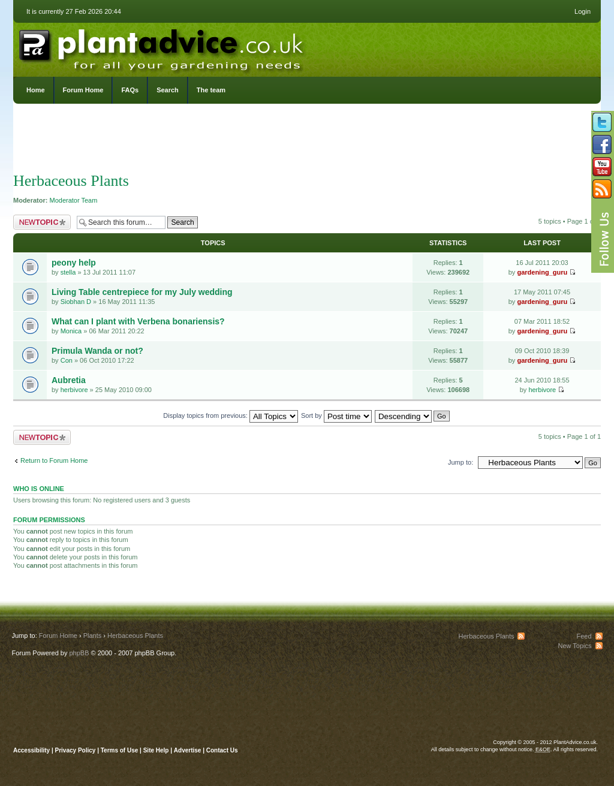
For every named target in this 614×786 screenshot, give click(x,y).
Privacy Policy (76, 750)
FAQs (130, 90)
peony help (74, 262)
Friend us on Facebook (602, 144)
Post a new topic (42, 222)
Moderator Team (74, 200)
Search (167, 90)
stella (68, 272)
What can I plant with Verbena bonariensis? (138, 321)
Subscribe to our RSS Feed (602, 188)
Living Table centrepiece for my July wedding (142, 292)
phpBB (79, 652)
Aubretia (69, 380)
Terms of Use (120, 750)
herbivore (74, 389)
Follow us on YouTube (602, 166)
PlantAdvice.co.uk (162, 47)
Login (582, 11)
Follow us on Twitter (602, 122)
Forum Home (83, 90)
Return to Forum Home (54, 460)
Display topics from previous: (230, 415)
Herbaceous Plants (71, 180)
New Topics (574, 645)
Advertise (187, 750)
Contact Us (222, 750)
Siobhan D (76, 301)
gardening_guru (542, 272)
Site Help (156, 750)
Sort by (336, 415)
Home (35, 90)
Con (67, 360)
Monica (71, 331)
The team (211, 90)
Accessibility (31, 750)
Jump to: (460, 462)
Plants (92, 635)
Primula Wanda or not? (97, 351)
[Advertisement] (307, 141)
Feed (583, 636)
